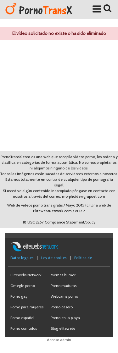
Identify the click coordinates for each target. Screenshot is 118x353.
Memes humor (63, 275)
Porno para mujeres (26, 307)
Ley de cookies (53, 257)
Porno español (22, 317)
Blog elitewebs (63, 328)
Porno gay (18, 296)
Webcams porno (64, 296)
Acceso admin (59, 339)
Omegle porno (22, 285)
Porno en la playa (65, 317)
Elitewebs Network (26, 275)
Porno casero (62, 307)
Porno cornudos (23, 328)
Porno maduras (63, 285)
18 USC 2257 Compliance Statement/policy (59, 222)
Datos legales (21, 257)
